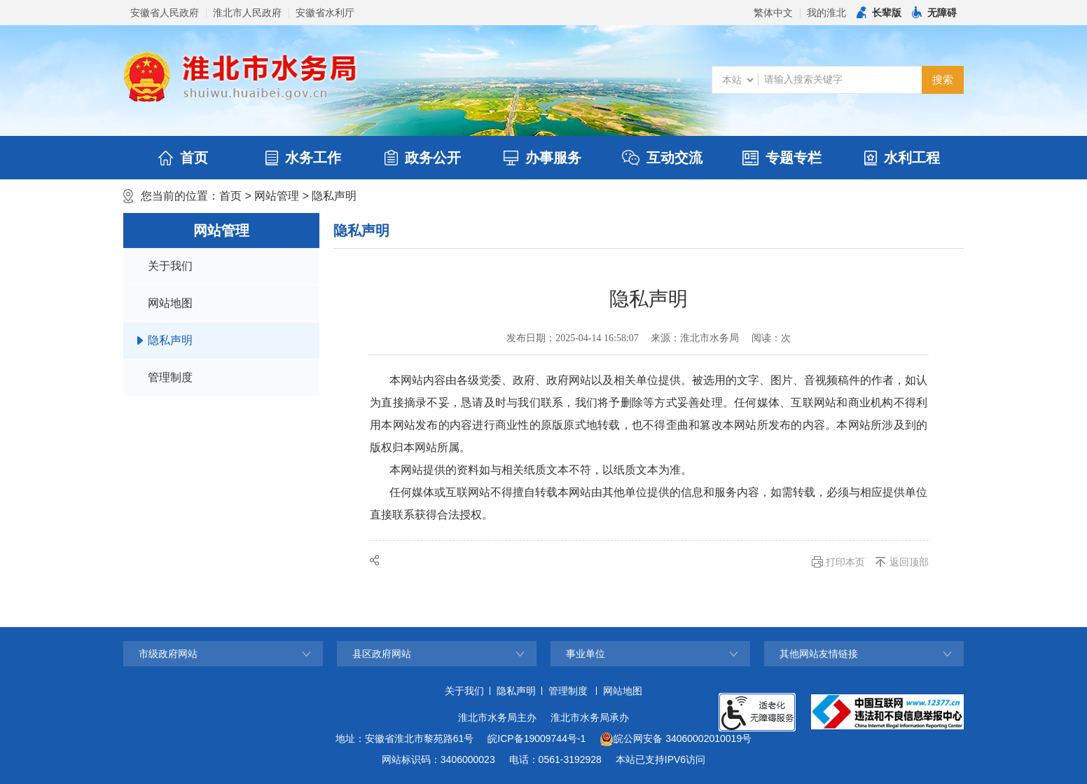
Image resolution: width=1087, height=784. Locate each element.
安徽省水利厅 (325, 12)
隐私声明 (334, 196)
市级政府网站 (168, 653)
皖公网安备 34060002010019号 (676, 739)
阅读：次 (771, 338)
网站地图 (170, 303)
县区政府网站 (381, 653)
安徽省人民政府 (164, 12)
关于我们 (170, 266)
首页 (183, 157)
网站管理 (276, 196)
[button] (879, 13)
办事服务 (542, 157)
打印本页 (845, 562)
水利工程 (902, 157)
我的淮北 (826, 12)
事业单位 (585, 653)
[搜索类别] (737, 80)
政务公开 (423, 157)
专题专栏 (782, 157)
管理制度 (170, 377)
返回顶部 (909, 562)
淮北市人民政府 (247, 12)
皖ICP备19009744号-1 (536, 738)
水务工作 (303, 157)
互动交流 (662, 157)
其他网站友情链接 (819, 653)
